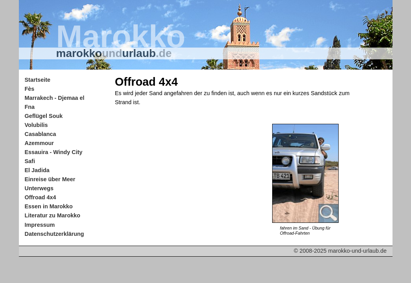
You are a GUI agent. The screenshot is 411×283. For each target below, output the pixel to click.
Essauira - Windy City (54, 152)
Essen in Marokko (49, 206)
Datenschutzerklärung (54, 234)
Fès (30, 89)
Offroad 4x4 (40, 197)
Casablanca (40, 134)
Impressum (40, 225)
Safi (30, 161)
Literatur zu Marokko (53, 215)
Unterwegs (39, 188)
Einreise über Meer (50, 179)
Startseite (38, 80)
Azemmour (39, 143)
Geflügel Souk (44, 116)
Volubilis (36, 125)
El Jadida (37, 170)
